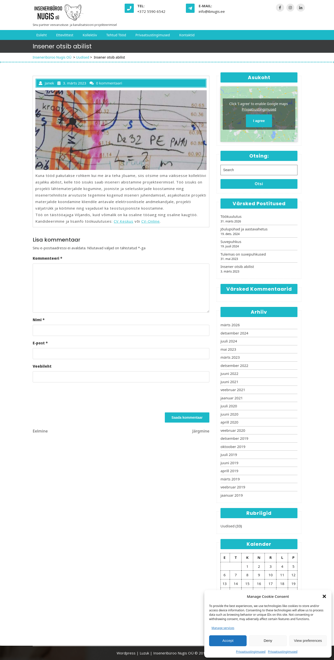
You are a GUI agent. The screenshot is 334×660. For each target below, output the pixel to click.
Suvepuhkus (230, 241)
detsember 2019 (234, 438)
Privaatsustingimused (251, 652)
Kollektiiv (90, 35)
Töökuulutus (231, 216)
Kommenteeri (47, 258)
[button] (324, 596)
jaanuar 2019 (231, 495)
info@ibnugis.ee (212, 11)
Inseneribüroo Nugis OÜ (52, 57)
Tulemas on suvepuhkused (243, 254)
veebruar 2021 (232, 389)
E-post (40, 343)
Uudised (82, 57)
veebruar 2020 (232, 430)
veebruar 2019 (232, 487)
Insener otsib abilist (237, 266)
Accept (228, 640)
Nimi (39, 319)
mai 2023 (228, 349)
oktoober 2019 (232, 446)
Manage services (223, 628)
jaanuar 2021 (231, 397)
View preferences (308, 640)
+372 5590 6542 (151, 11)
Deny (268, 640)
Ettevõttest (64, 35)
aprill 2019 (229, 470)
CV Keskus (123, 221)
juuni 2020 (229, 414)
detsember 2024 (234, 333)
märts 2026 (230, 324)
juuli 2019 (228, 454)
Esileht (41, 35)
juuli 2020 (228, 405)
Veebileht (42, 366)
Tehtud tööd (116, 35)
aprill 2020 (229, 422)
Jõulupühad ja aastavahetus (244, 229)
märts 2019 (230, 479)
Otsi (259, 184)
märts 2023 (230, 357)
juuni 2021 (229, 381)
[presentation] (69, 398)
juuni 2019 (229, 462)
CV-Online (150, 221)
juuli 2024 (228, 341)
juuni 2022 (229, 373)
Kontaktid (186, 35)
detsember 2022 (234, 365)
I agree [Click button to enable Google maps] (259, 121)
